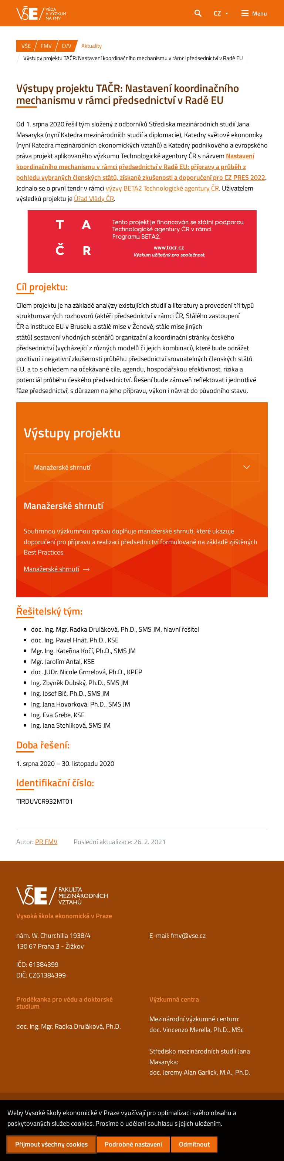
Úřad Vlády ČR (94, 199)
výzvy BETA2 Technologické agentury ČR (162, 188)
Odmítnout (194, 1144)
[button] (198, 13)
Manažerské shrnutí (56, 569)
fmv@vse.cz (188, 935)
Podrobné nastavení (133, 1144)
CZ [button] (217, 13)
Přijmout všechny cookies (51, 1144)
